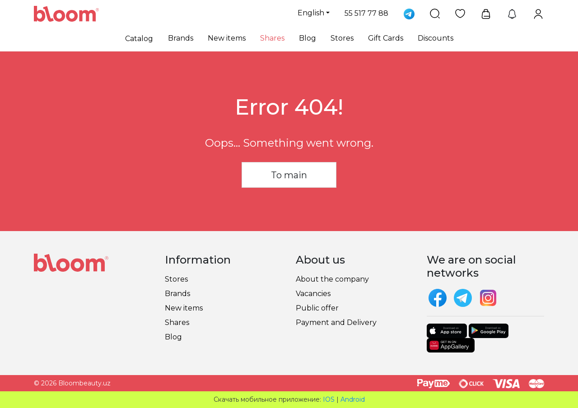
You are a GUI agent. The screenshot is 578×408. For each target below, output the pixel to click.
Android (352, 399)
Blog (307, 38)
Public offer (317, 308)
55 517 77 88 (366, 13)
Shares (272, 38)
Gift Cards (385, 38)
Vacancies (313, 293)
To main (289, 175)
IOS (329, 399)
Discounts (435, 38)
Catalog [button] (139, 38)
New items (227, 38)
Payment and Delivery (336, 322)
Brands (180, 38)
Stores (342, 38)
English (311, 13)
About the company (332, 279)
